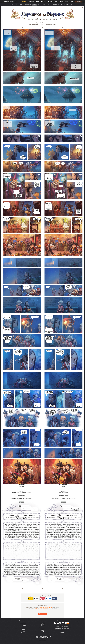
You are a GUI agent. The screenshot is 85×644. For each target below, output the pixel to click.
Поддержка (79, 1)
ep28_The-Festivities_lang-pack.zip (46, 608)
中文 (16, 4)
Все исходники (42, 613)
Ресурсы (56, 1)
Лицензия (23, 632)
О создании (42, 623)
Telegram (62, 632)
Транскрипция (43, 591)
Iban (42, 632)
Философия (43, 1)
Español (20, 4)
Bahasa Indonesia (55, 4)
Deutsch (48, 4)
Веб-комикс (24, 1)
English (12, 4)
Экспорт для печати (42, 609)
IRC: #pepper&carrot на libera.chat (61, 629)
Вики (42, 621)
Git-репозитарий (42, 611)
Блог (72, 1)
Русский (34, 4)
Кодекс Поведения (42, 640)
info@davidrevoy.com (64, 626)
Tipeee (42, 630)
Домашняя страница (23, 620)
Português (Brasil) (27, 4)
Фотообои (43, 625)
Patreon (42, 629)
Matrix (62, 631)
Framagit (42, 620)
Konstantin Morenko (44, 23)
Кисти (42, 624)
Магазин (67, 1)
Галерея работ (31, 1)
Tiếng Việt (63, 4)
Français (43, 4)
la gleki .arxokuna (52, 24)
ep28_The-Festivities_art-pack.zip (49, 607)
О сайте (61, 1)
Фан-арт (37, 1)
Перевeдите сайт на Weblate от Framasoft (42, 636)
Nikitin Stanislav (39, 24)
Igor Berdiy (46, 24)
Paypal (42, 631)
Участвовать (50, 1)
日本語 (39, 4)
